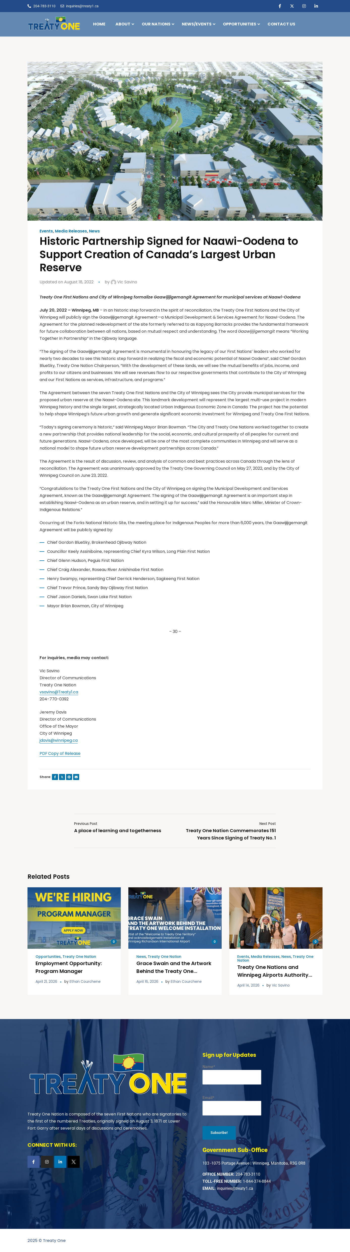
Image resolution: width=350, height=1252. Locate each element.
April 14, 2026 (248, 984)
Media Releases (71, 231)
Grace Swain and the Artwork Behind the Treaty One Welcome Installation (174, 971)
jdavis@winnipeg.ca (59, 740)
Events (46, 231)
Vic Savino (124, 282)
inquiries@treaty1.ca (235, 1188)
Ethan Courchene (85, 981)
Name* (231, 1074)
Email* (231, 1105)
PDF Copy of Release (60, 753)
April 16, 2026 (147, 981)
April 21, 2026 (46, 981)
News (94, 231)
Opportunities (48, 956)
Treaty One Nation (80, 956)
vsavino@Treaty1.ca (59, 692)
